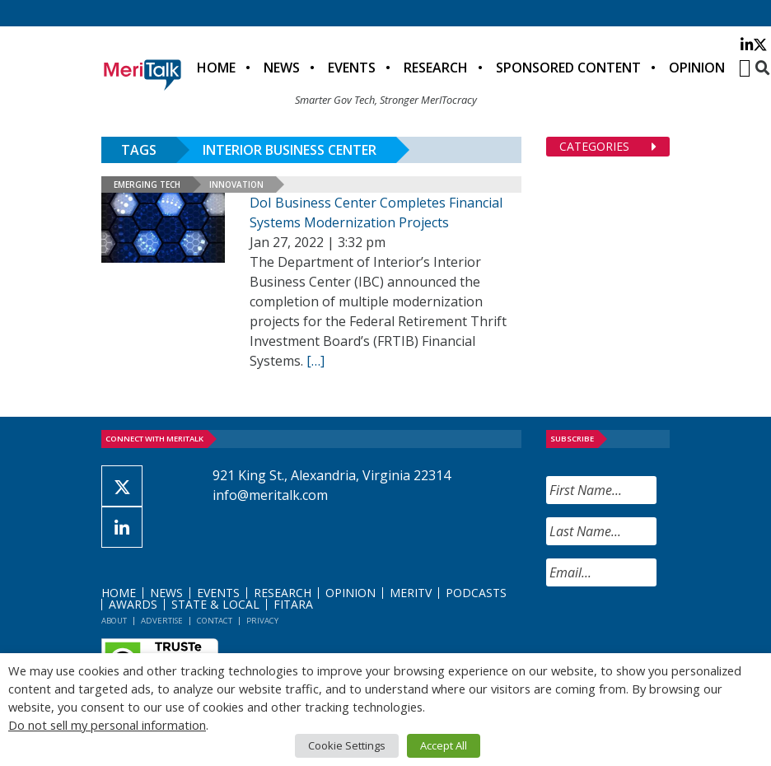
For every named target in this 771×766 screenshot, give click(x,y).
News (282, 67)
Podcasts (476, 592)
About (114, 620)
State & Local (215, 604)
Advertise (162, 620)
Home (216, 67)
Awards (133, 604)
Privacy (262, 620)
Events (352, 67)
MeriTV (411, 592)
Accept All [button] (443, 745)
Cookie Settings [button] (347, 745)
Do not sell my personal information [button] (107, 725)
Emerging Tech (147, 184)
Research (436, 67)
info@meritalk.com (270, 495)
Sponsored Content (568, 67)
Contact (214, 620)
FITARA (293, 604)
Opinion (697, 67)
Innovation (236, 184)
